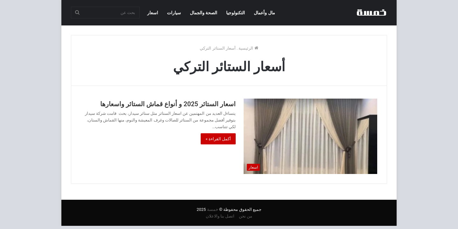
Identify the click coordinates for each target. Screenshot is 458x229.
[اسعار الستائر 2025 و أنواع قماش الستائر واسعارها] (310, 136)
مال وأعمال (264, 12)
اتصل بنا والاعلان (220, 216)
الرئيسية (248, 48)
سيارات (174, 12)
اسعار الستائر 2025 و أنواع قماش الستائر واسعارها (168, 104)
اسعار (152, 12)
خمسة (212, 209)
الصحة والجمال (203, 12)
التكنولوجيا (235, 12)
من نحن (245, 216)
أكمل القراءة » (218, 138)
